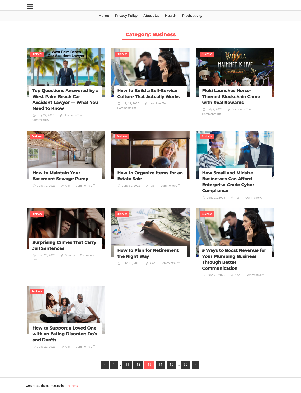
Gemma (70, 254)
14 (160, 364)
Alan (68, 185)
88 (185, 364)
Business (37, 54)
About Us (151, 16)
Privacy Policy (126, 16)
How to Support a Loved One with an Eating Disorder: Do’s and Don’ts (64, 333)
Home (104, 16)
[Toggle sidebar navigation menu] (30, 6)
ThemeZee (71, 385)
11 (127, 364)
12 (138, 364)
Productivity (192, 16)
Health (170, 16)
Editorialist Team (242, 109)
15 (171, 364)
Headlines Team (74, 115)
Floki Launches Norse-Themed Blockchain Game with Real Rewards (231, 96)
